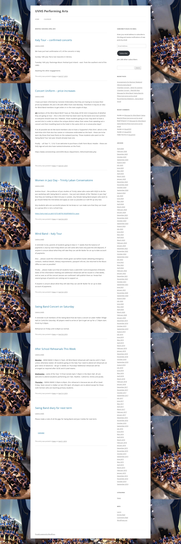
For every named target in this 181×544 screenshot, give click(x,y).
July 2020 (120, 301)
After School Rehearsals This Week (55, 349)
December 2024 (122, 182)
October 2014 (121, 481)
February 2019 (122, 348)
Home (37, 19)
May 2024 (120, 201)
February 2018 (122, 382)
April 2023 (120, 237)
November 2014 (122, 479)
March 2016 (121, 440)
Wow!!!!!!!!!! (127, 129)
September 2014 (122, 484)
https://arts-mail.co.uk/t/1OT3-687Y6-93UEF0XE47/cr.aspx (57, 213)
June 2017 (120, 401)
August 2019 (121, 332)
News (54, 76)
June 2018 (120, 370)
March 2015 (121, 468)
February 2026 (122, 151)
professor (54, 191)
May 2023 (120, 235)
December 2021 (122, 276)
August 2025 (121, 162)
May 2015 (120, 462)
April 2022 (120, 268)
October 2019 (121, 326)
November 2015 (122, 451)
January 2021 (121, 290)
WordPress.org (122, 520)
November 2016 (122, 420)
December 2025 (122, 154)
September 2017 (122, 395)
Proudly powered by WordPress (45, 534)
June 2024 (120, 199)
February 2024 (122, 210)
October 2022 (121, 254)
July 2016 (120, 429)
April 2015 (120, 465)
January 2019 (121, 351)
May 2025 (120, 171)
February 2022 (122, 271)
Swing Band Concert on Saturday (54, 306)
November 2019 (122, 323)
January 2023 (121, 246)
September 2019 (122, 329)
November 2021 (122, 279)
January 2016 (121, 445)
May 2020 (120, 307)
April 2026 (120, 149)
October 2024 (121, 187)
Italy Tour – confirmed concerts (53, 40)
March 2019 (121, 346)
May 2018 (120, 373)
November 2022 (122, 251)
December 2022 (122, 248)
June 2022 (120, 262)
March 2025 (121, 176)
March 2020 (121, 312)
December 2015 (122, 448)
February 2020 (122, 315)
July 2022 (120, 260)
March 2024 (121, 207)
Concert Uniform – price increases (55, 90)
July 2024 (120, 196)
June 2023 (120, 232)
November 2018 (122, 357)
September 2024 (122, 190)
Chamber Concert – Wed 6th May (128, 90)
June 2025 (120, 168)
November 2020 (122, 293)
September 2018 (122, 362)
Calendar (47, 19)
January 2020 (121, 318)
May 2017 (120, 404)
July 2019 (120, 334)
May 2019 (120, 340)
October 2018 (121, 359)
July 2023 (120, 229)
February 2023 (122, 243)
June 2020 (120, 304)
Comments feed (122, 517)
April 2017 (120, 407)
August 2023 (121, 226)
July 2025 (120, 165)
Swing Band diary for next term (53, 408)
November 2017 (122, 390)
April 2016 (120, 437)
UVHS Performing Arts (51, 11)
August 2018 (121, 365)
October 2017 (121, 393)
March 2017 (121, 409)
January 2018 (121, 384)
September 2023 (122, 223)
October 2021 (121, 282)
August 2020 (121, 298)
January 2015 (121, 473)
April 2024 (120, 204)
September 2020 (122, 296)
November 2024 (122, 185)
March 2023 (121, 240)
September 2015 (122, 456)
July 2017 (120, 398)
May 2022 (120, 265)
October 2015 (121, 454)
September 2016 (122, 426)
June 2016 (120, 432)
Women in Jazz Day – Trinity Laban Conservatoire (64, 180)
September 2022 (122, 257)
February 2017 (122, 412)
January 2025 (121, 179)
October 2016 (121, 423)
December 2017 (122, 387)
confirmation (54, 51)
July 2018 (120, 368)
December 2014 (122, 476)
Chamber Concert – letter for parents (129, 88)
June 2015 (120, 459)
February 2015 (122, 470)
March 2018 (121, 379)
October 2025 (121, 157)
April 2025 (120, 174)
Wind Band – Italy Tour (48, 233)
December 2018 (122, 354)
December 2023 (122, 215)
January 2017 (121, 415)
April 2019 (120, 343)
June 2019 (120, 337)
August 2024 (121, 193)
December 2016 (122, 418)
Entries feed (121, 515)
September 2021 (122, 284)
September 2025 (122, 160)
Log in (119, 512)
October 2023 (121, 221)
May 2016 (120, 434)
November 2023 (122, 218)
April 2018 (120, 376)
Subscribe (123, 53)
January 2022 (121, 273)
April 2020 (120, 309)
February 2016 (122, 443)
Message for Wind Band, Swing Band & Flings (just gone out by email (131, 123)
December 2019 (122, 321)
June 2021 (120, 287)
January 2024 (121, 212)
